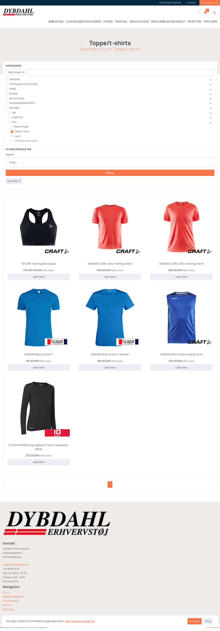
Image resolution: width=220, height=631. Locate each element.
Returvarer (8, 609)
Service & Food (15, 98)
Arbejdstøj (13, 79)
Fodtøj (11, 89)
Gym (105, 49)
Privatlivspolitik (11, 600)
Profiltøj (11, 93)
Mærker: (10, 154)
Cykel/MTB (15, 117)
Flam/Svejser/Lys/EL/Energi (21, 84)
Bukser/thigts (19, 126)
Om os (6, 592)
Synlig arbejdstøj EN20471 (20, 103)
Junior (16, 136)
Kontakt (7, 605)
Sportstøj (88, 49)
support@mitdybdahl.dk (16, 564)
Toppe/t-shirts (126, 49)
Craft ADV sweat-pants (24, 141)
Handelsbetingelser (13, 596)
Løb (12, 112)
